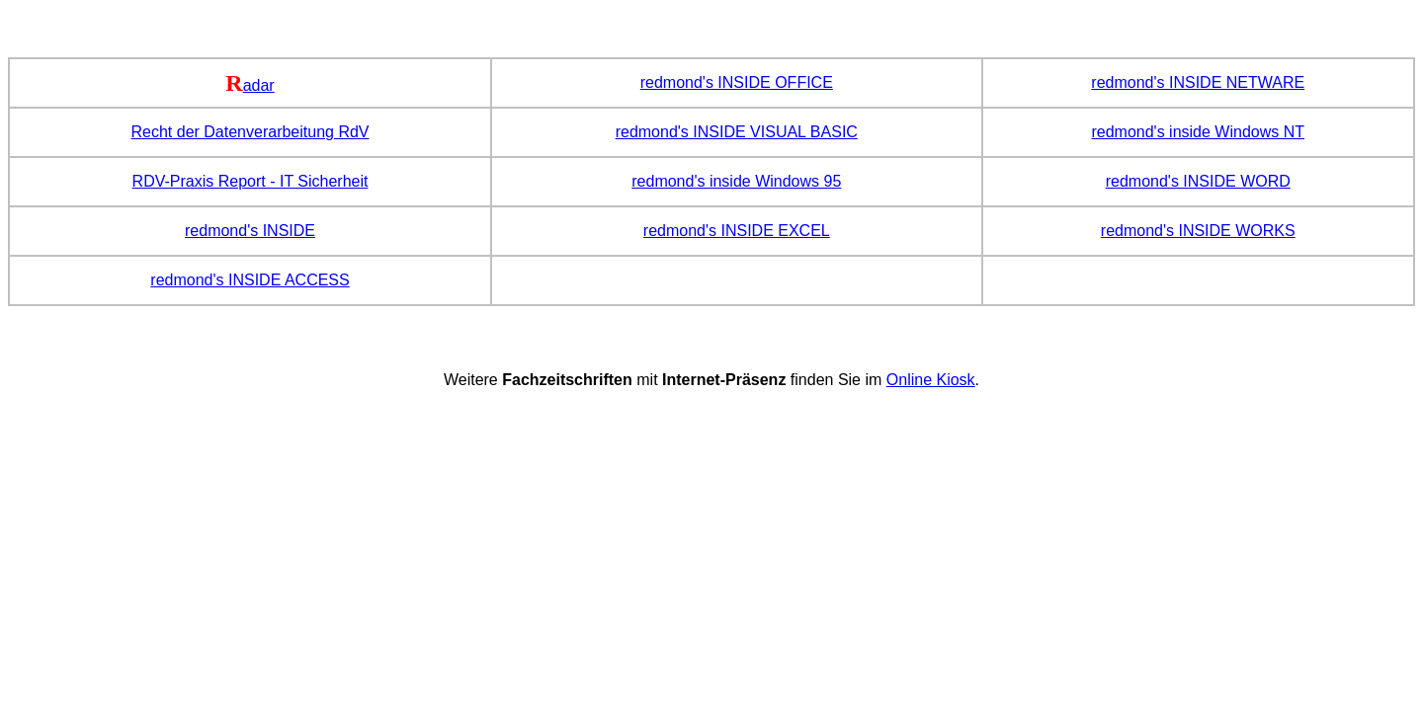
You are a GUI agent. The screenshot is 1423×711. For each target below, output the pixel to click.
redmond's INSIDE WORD (1198, 181)
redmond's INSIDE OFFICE (736, 82)
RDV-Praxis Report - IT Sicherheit (250, 181)
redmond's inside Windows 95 (736, 181)
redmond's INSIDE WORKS (1198, 230)
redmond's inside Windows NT (1197, 131)
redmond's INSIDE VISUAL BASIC (737, 131)
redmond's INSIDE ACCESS (249, 280)
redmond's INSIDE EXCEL (736, 230)
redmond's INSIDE (250, 230)
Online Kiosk (930, 379)
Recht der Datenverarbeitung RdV (250, 131)
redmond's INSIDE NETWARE (1197, 82)
